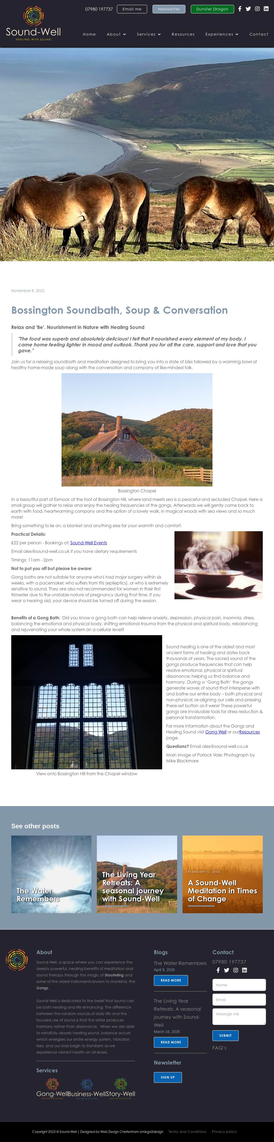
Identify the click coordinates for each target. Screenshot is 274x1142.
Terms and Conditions (188, 1132)
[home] (33, 23)
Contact (259, 34)
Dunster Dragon (212, 9)
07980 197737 (99, 9)
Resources (183, 34)
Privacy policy (224, 1132)
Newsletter (169, 9)
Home (89, 34)
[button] (116, 34)
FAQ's (219, 1048)
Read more (171, 980)
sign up (168, 1077)
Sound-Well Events (88, 542)
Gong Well (215, 732)
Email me (132, 9)
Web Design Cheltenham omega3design (131, 1132)
